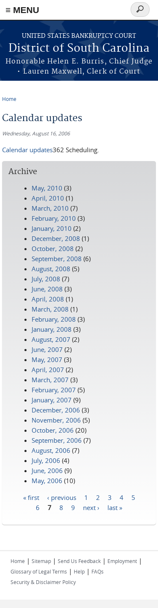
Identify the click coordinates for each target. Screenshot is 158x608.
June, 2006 (47, 470)
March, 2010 (50, 208)
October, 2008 (53, 248)
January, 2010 (52, 228)
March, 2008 (50, 309)
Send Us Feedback (79, 561)
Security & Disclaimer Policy (43, 582)
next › (91, 507)
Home (9, 98)
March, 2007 (50, 379)
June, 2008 (47, 289)
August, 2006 (51, 450)
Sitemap (41, 561)
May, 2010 (47, 188)
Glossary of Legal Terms (39, 571)
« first (31, 497)
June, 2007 (47, 349)
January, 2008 (52, 329)
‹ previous (61, 497)
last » (114, 507)
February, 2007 (54, 390)
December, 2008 (56, 238)
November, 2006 (56, 420)
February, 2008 (54, 319)
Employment (122, 561)
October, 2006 (53, 430)
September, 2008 (57, 258)
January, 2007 (52, 400)
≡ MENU (22, 10)
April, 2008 (48, 299)
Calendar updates (27, 149)
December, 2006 (56, 410)
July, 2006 (46, 460)
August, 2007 (51, 339)
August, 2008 (51, 268)
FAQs (97, 571)
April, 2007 (48, 369)
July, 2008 (46, 279)
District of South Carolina (79, 49)
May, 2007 (47, 359)
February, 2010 (54, 218)
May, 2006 (47, 480)
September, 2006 (57, 440)
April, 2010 (48, 198)
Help (79, 571)
